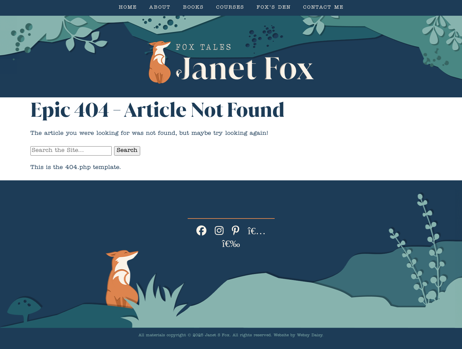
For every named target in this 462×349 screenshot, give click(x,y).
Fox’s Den (274, 7)
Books (193, 7)
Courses (230, 7)
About (160, 7)
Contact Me (323, 7)
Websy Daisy (309, 336)
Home (128, 7)
